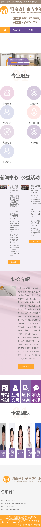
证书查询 (18, 525)
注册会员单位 (8, 43)
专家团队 (30, 30)
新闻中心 (24, 43)
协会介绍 (16, 30)
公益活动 (6, 50)
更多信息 (14, 262)
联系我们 (20, 50)
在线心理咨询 (27, 525)
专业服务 (20, 36)
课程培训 (6, 36)
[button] (14, 62)
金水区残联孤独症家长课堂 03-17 (35, 223)
